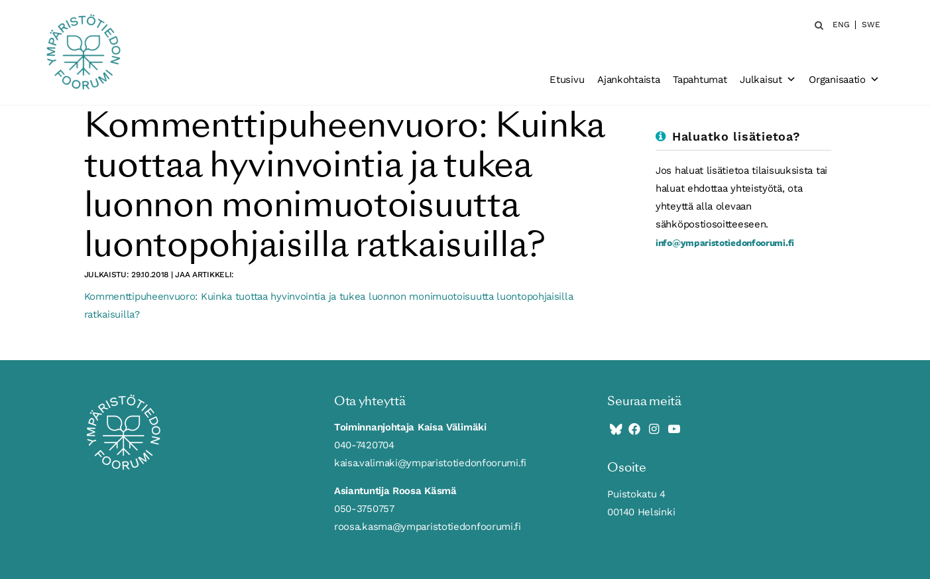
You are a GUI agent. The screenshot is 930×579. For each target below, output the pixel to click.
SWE (871, 25)
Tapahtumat (700, 80)
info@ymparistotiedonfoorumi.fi (725, 242)
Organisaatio (844, 79)
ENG (841, 25)
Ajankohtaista (628, 80)
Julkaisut (767, 79)
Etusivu (567, 80)
